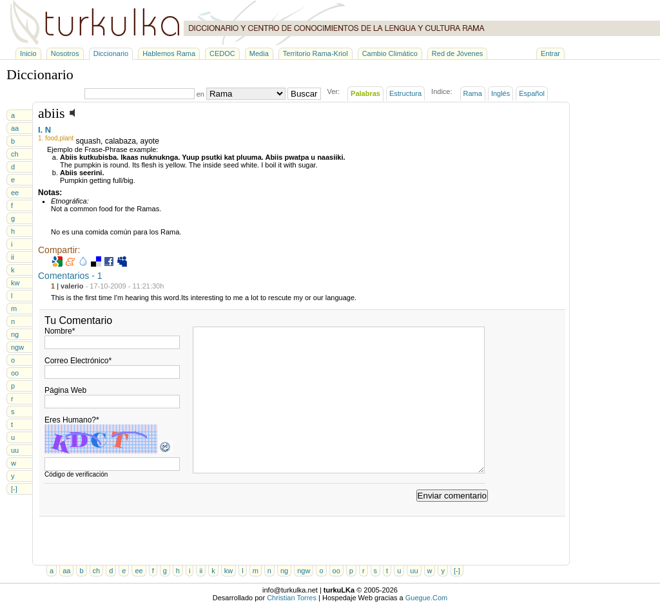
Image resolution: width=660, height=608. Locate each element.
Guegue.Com (426, 598)
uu (15, 450)
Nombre (59, 331)
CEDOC (222, 53)
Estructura (405, 93)
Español (532, 93)
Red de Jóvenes (457, 53)
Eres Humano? (71, 419)
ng (15, 334)
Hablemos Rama (168, 53)
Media (259, 53)
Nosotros (65, 53)
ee (15, 192)
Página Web (65, 390)
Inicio (28, 53)
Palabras (365, 93)
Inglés (500, 93)
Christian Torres (291, 598)
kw (15, 283)
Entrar (550, 53)
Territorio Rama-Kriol (315, 53)
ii (12, 257)
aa (15, 128)
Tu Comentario (78, 320)
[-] (14, 489)
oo (15, 373)
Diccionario (110, 53)
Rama (472, 93)
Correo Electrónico (78, 360)
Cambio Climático (390, 53)
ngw (17, 347)
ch (15, 154)
